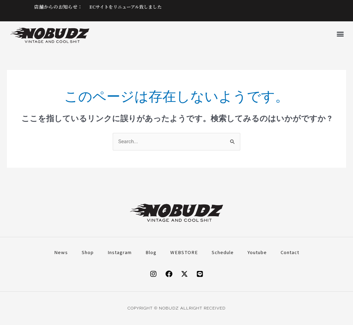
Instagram (120, 252)
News (61, 252)
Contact (290, 252)
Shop (88, 252)
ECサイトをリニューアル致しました (128, 6)
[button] (340, 33)
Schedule (223, 252)
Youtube (257, 252)
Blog (151, 252)
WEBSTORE (184, 252)
